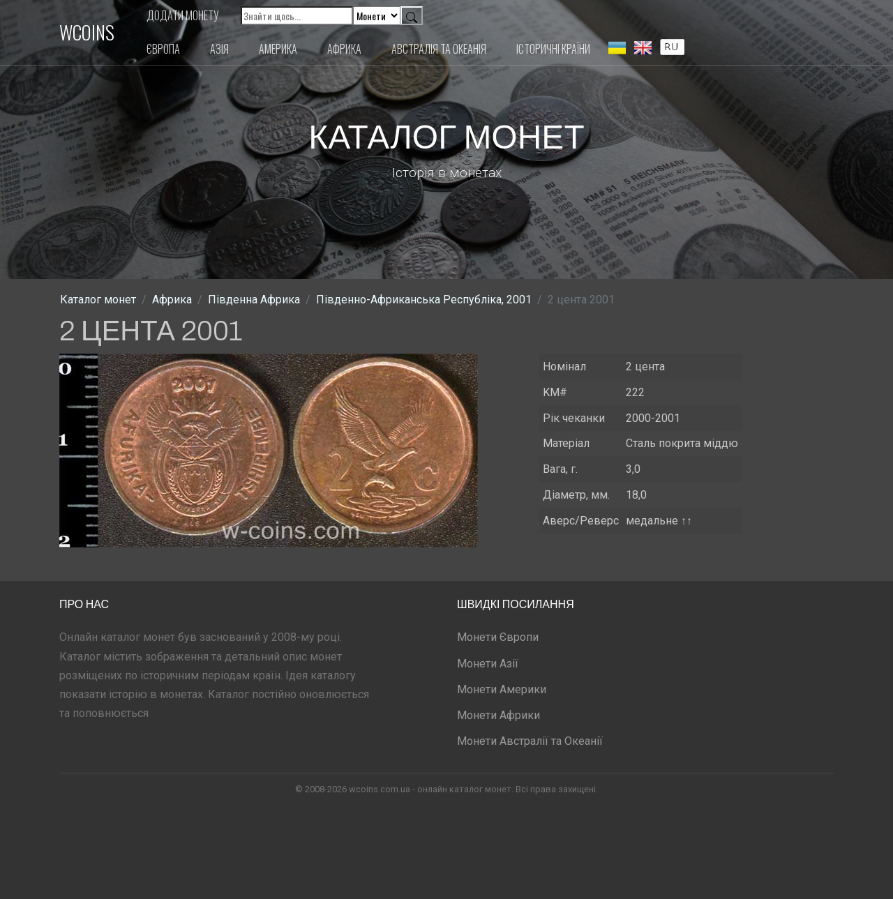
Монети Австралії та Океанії (530, 741)
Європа (163, 48)
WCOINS (86, 32)
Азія (219, 48)
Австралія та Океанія (438, 48)
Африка (344, 48)
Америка (278, 48)
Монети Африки (498, 715)
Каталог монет (98, 299)
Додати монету (183, 15)
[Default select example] (376, 15)
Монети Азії (487, 663)
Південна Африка (254, 299)
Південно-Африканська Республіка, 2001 (424, 299)
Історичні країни (553, 48)
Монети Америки (501, 689)
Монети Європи (498, 637)
